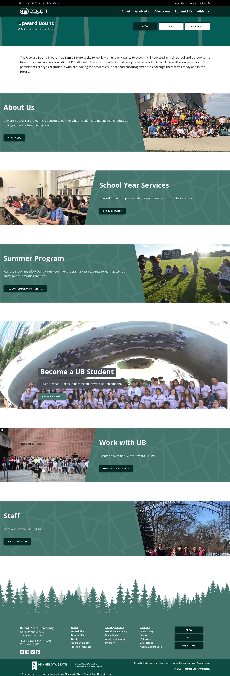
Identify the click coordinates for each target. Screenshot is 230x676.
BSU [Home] (21, 29)
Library (184, 3)
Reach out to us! (17, 541)
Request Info (197, 26)
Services (32, 29)
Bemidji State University (37, 628)
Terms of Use (78, 635)
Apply (176, 3)
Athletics (203, 11)
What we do (14, 137)
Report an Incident (80, 642)
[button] (209, 3)
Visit (171, 26)
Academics (142, 11)
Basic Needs (146, 642)
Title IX (74, 639)
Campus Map (147, 631)
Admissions (162, 11)
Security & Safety (114, 627)
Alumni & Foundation (36, 3)
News (21, 3)
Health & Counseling (116, 631)
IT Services (145, 639)
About (126, 11)
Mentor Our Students (116, 468)
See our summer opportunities (25, 288)
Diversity (110, 642)
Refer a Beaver (53, 3)
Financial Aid (112, 635)
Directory (193, 3)
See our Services (112, 211)
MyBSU (203, 3)
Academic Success (115, 639)
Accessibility (77, 631)
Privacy (74, 627)
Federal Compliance (81, 646)
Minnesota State (74, 674)
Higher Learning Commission (194, 663)
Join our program (52, 396)
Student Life (183, 11)
